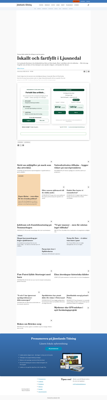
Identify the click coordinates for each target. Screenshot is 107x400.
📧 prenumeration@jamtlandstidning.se (76, 127)
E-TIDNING (76, 5)
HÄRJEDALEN (65, 8)
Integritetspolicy (42, 392)
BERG (60, 8)
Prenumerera (42, 379)
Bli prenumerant (53, 348)
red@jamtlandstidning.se (79, 384)
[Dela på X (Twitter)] (87, 71)
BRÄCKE (56, 8)
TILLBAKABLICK (69, 5)
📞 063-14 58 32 (63, 127)
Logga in (29, 120)
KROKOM (39, 8)
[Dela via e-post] (89, 71)
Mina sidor (42, 120)
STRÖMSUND (44, 8)
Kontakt (40, 389)
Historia (40, 387)
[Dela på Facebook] (84, 71)
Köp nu (60, 112)
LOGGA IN (88, 1)
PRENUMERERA (76, 1)
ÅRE (35, 8)
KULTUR (53, 5)
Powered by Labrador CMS (53, 398)
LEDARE (58, 5)
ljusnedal (27, 142)
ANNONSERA (82, 1)
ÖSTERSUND (50, 8)
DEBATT (62, 5)
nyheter (20, 142)
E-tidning (40, 382)
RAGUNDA (71, 8)
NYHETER (41, 5)
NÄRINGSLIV (47, 5)
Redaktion (41, 384)
